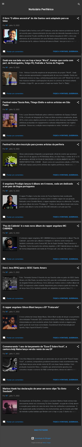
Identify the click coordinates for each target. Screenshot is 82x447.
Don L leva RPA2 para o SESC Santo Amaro (25, 267)
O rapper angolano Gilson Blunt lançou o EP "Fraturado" (31, 307)
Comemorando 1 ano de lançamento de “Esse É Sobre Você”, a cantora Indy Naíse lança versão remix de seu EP (35, 348)
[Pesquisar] (79, 4)
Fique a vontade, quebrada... (66, 51)
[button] (78, 18)
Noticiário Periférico (41, 9)
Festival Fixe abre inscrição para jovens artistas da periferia (33, 144)
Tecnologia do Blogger (41, 438)
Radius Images (47, 442)
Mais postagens (41, 430)
